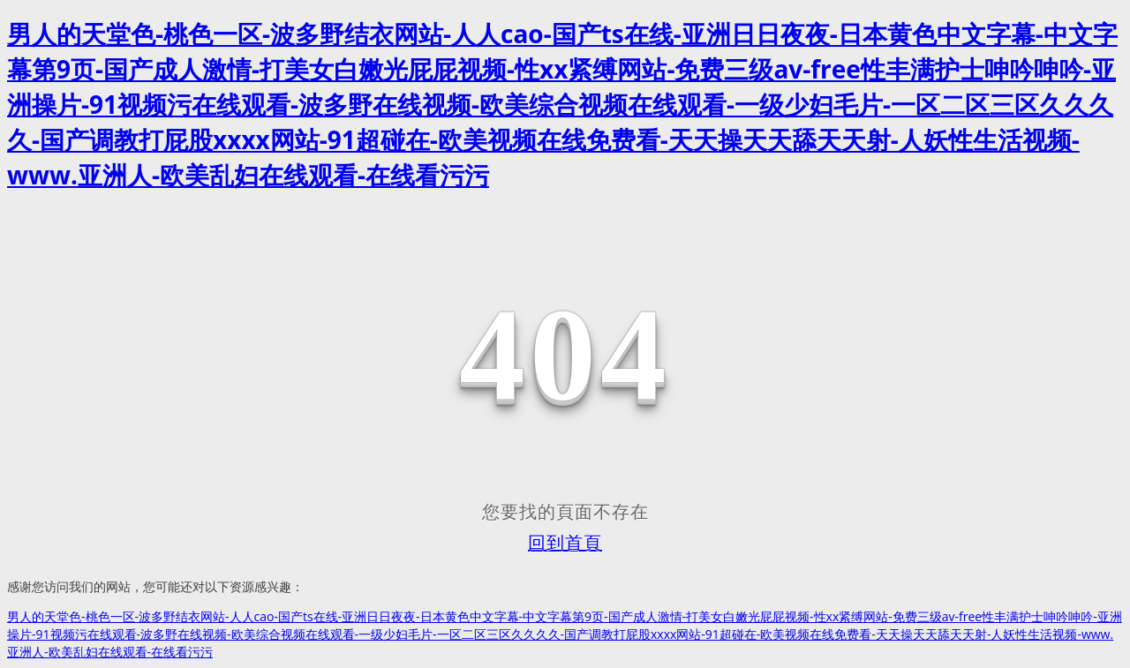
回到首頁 (565, 542)
